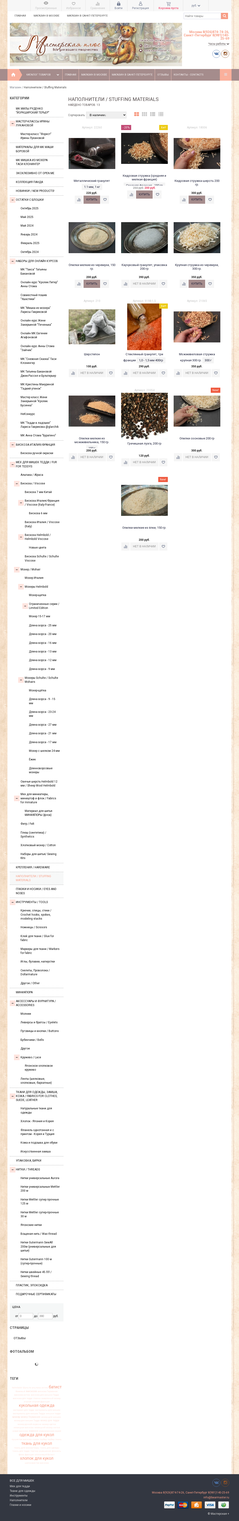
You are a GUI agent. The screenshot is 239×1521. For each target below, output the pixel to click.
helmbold (17, 1387)
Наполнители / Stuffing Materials (33, 878)
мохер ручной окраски (29, 1424)
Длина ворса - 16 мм (42, 643)
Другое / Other (30, 983)
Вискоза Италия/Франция (32, 445)
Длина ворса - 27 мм (42, 724)
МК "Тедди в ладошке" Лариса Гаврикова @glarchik (40, 424)
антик (45, 1387)
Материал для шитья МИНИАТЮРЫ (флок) (38, 813)
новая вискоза (20, 1431)
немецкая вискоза (24, 1427)
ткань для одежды (49, 1448)
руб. (196, 5)
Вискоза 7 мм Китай (38, 492)
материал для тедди (23, 1410)
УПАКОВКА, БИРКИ (28, 1160)
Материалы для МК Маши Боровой (34, 149)
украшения (45, 1451)
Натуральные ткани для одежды (36, 1110)
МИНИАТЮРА (24, 992)
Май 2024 (27, 225)
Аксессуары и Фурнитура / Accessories (33, 1003)
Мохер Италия (34, 577)
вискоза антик (22, 1395)
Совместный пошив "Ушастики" (34, 297)
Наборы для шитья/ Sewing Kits (38, 856)
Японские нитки (31, 1225)
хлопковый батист (45, 1454)
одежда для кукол (36, 1435)
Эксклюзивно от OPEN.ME (35, 173)
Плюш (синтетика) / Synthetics (33, 834)
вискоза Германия (48, 1391)
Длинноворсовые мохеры (41, 770)
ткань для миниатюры (26, 1448)
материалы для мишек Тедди (29, 1413)
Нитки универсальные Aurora (40, 1178)
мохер (16, 1417)
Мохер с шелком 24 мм (44, 750)
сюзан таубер (39, 1439)
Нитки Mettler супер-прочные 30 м (40, 1214)
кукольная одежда (36, 1406)
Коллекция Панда (29, 182)
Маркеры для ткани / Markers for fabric (40, 951)
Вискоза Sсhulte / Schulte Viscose (42, 558)
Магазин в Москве (46, 15)
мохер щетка (49, 1424)
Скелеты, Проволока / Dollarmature (35, 972)
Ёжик (32, 759)
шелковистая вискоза (37, 1463)
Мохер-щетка (37, 595)
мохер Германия (30, 1417)
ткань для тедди (21, 1451)
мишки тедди (53, 1413)
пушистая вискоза (22, 1439)
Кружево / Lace (27, 1057)
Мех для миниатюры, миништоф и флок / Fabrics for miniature (35, 798)
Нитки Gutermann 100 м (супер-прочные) (36, 1261)
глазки (37, 1398)
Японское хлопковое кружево (39, 1067)
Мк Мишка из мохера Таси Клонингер (32, 162)
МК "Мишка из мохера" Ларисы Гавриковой (36, 310)
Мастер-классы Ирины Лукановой (29, 123)
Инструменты (19, 1495)
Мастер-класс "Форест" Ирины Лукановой (36, 136)
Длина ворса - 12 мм (42, 660)
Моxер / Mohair (27, 570)
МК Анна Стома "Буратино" (38, 435)
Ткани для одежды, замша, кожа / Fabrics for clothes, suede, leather (34, 1096)
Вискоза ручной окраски (37, 453)
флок (21, 1454)
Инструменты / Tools (29, 902)
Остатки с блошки (27, 200)
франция (29, 1454)
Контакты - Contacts (189, 74)
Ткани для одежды (22, 1491)
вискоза (31, 1391)
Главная (20, 15)
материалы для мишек (47, 1410)
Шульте (27, 1387)
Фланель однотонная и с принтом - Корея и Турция (37, 1132)
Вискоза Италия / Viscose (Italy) (42, 524)
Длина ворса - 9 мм (42, 669)
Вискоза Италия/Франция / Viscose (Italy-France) (38, 502)
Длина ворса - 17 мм (42, 742)
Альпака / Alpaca (32, 474)
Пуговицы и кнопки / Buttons (40, 1031)
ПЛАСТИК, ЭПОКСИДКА (32, 1285)
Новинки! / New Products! (35, 191)
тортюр (34, 1451)
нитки (56, 1427)
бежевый (20, 1391)
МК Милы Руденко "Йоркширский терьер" (32, 110)
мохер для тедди (49, 1420)
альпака (36, 1387)
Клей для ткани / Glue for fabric (37, 938)
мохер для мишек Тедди (27, 1420)
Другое (25, 1048)
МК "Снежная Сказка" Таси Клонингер (38, 361)
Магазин (15, 87)
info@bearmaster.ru (216, 1497)
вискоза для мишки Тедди (45, 1395)
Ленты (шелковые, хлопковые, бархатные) (36, 1080)
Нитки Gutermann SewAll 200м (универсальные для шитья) (38, 1246)
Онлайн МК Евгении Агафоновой (34, 335)
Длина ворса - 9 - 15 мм (42, 701)
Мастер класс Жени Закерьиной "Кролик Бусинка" (34, 401)
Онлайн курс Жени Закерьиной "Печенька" (36, 322)
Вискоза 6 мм (38, 513)
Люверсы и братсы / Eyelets (39, 1022)
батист (55, 1387)
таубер (50, 1439)
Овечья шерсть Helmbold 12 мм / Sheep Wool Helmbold (39, 783)
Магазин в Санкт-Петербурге (87, 15)
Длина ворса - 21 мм (42, 733)
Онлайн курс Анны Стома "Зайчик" (37, 348)
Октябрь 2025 (30, 208)
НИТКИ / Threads (25, 1170)
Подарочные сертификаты (36, 1294)
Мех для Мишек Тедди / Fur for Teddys (33, 464)
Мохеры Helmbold (33, 587)
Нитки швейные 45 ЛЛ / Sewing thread (36, 1274)
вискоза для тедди (22, 1398)
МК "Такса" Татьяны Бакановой (34, 271)
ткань (58, 1439)
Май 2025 (27, 217)
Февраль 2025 (30, 243)
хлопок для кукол (36, 1458)
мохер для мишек (51, 1417)
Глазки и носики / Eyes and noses (36, 891)
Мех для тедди (20, 1486)
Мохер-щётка (37, 690)
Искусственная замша (36, 1151)
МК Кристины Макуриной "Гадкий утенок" (37, 386)
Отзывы (163, 74)
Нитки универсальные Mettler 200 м (40, 1188)
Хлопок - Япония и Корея (37, 1121)
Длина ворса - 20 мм (42, 634)
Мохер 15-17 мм (39, 616)
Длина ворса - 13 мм (42, 651)
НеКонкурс (28, 414)
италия (28, 1401)
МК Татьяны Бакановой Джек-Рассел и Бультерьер (38, 373)
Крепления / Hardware (33, 867)
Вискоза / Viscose (29, 483)
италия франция (41, 1401)
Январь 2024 (29, 234)
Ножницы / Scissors (34, 927)
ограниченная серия (50, 1431)
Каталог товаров (43, 74)
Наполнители (19, 1500)
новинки (33, 1431)
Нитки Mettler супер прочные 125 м (40, 1201)
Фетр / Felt (27, 823)
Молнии (26, 1013)
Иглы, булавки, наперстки (38, 961)
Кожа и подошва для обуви (39, 1142)
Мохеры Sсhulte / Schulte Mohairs (38, 679)
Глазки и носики (20, 1505)
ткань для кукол (36, 1443)
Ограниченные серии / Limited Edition (40, 606)
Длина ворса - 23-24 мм (42, 713)
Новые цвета (37, 547)
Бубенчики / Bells (32, 1040)
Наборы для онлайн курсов (34, 261)
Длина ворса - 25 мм (42, 625)
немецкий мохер (43, 1427)
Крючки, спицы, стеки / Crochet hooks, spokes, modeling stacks (36, 914)
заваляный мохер (50, 1398)
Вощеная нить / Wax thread (39, 1233)
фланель (56, 1451)
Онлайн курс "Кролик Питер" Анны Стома (39, 284)
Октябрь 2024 (30, 252)
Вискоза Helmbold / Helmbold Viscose (34, 537)
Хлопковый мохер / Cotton (38, 845)
